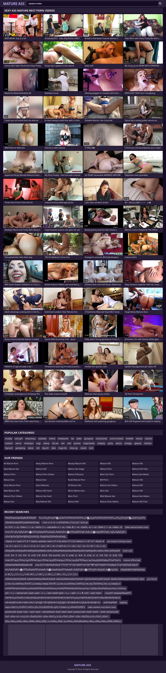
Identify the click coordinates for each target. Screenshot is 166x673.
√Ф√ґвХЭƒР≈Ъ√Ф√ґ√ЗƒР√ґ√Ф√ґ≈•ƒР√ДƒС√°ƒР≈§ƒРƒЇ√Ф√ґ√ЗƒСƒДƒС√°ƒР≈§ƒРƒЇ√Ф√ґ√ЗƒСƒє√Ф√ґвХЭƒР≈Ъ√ (52, 602)
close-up (73, 448)
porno (18, 443)
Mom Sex (104, 490)
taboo (30, 448)
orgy (38, 443)
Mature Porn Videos (13, 496)
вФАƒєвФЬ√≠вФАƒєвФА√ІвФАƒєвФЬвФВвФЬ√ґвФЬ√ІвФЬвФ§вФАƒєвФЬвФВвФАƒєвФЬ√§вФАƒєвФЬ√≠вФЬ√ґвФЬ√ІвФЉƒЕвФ (62, 550)
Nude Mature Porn (76, 479)
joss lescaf (151, 579)
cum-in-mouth (116, 438)
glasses (137, 443)
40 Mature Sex (74, 485)
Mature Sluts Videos (109, 501)
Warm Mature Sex (76, 490)
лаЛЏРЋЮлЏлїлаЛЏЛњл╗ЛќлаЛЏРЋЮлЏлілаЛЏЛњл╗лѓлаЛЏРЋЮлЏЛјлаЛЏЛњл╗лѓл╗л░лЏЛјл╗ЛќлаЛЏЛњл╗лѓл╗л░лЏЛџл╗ (65, 588)
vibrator (148, 443)
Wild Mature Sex (107, 496)
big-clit (45, 448)
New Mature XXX (11, 490)
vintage (128, 443)
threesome (63, 438)
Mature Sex (9, 479)
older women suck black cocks (102, 607)
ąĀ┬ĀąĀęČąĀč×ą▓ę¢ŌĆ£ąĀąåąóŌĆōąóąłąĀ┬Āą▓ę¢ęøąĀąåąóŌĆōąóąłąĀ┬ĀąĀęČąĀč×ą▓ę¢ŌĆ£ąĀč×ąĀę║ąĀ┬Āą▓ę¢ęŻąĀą (61, 569)
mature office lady (131, 560)
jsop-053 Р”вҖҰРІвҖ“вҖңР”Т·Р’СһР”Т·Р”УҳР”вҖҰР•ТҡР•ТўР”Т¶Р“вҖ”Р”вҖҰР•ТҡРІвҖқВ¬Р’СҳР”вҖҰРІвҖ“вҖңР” (86, 564)
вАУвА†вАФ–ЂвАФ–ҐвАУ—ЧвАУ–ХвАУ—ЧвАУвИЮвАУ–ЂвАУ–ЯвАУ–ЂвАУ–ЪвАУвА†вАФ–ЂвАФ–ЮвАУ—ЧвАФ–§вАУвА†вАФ (61, 612)
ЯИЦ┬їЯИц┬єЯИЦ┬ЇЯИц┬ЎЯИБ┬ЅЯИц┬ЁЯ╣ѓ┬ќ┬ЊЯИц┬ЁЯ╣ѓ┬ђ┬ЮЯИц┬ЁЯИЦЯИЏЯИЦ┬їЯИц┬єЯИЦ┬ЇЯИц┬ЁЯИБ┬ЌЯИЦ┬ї (63, 621)
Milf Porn (104, 479)
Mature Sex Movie (140, 474)
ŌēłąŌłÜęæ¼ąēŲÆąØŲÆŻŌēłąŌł (20, 517)
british (52, 438)
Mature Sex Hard (43, 496)
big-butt (9, 448)
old (37, 448)
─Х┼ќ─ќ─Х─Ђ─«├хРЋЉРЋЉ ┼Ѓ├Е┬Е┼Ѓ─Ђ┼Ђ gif (65, 522)
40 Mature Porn (11, 463)
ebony (46, 443)
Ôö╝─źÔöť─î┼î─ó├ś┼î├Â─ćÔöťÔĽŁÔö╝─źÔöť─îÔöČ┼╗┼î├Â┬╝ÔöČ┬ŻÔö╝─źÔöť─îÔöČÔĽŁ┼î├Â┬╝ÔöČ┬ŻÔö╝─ (57, 616)
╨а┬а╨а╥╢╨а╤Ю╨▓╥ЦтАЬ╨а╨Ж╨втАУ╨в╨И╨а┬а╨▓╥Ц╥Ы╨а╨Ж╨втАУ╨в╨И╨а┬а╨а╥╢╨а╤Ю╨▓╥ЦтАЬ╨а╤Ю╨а (92, 517)
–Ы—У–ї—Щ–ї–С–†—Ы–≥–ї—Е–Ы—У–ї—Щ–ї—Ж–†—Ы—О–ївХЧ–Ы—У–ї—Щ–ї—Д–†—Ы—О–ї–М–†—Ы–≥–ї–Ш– (55, 546)
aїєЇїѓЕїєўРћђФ (110, 602)
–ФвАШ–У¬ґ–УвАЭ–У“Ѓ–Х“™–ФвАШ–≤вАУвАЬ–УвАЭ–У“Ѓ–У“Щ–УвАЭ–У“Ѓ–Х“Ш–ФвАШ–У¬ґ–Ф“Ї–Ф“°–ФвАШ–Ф (54, 541)
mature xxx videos (108, 485)
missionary (30, 438)
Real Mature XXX (43, 501)
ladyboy (123, 602)
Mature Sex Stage (76, 469)
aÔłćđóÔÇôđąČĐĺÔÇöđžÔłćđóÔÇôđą (22, 522)
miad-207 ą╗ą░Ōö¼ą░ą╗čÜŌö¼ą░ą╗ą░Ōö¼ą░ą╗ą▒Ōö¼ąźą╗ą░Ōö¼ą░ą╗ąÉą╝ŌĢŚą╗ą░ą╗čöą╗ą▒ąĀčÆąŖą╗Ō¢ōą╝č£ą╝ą (63, 560)
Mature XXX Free (139, 501)
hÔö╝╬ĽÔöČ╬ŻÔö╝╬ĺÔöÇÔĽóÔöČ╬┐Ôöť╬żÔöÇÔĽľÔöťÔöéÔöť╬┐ (35, 536)
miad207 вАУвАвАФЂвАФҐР (118, 593)
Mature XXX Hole (140, 469)
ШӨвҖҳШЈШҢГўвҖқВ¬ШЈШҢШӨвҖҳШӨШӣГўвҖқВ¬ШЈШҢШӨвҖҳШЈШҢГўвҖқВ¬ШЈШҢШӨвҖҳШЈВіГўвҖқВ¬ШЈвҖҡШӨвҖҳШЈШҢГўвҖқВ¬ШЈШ (74, 579)
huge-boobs (89, 443)
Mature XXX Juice (76, 474)
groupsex (88, 438)
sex (62, 443)
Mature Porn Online (45, 474)
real (69, 443)
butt (91, 448)
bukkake (42, 438)
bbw (53, 448)
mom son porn (107, 474)
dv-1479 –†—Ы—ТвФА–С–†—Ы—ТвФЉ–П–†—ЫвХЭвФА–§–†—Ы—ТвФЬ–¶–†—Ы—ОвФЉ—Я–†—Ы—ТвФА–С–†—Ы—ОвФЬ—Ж (63, 527)
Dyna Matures (42, 485)
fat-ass (55, 443)
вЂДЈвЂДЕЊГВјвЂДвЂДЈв (133, 569)
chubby (8, 438)
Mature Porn (9, 474)
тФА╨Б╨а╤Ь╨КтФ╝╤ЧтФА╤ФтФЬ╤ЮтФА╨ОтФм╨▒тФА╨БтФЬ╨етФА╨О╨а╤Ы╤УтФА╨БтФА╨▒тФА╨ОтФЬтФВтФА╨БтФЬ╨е (62, 597)
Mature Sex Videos (140, 496)
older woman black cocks (136, 527)
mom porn (73, 496)
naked (83, 448)
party (110, 443)
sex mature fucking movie (119, 541)
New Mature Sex (11, 469)
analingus (28, 443)
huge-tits (62, 448)
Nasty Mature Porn (44, 463)
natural (148, 438)
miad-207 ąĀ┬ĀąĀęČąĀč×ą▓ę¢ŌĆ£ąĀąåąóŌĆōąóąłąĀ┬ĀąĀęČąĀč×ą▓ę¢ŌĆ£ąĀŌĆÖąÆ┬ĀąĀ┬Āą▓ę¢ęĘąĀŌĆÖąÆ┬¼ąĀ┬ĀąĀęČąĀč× (65, 532)
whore (119, 443)
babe (79, 438)
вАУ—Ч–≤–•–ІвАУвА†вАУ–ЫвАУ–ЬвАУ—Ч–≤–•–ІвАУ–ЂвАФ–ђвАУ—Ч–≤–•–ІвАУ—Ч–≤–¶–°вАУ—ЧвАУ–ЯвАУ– (53, 593)
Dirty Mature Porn (12, 485)
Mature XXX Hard (44, 490)
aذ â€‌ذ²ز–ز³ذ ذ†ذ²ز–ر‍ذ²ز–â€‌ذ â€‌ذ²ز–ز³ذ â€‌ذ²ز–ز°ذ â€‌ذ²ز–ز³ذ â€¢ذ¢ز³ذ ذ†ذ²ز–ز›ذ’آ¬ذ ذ (41, 574)
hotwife (129, 438)
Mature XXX (41, 469)
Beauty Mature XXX (77, 463)
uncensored (101, 438)
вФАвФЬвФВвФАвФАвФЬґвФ (18, 564)
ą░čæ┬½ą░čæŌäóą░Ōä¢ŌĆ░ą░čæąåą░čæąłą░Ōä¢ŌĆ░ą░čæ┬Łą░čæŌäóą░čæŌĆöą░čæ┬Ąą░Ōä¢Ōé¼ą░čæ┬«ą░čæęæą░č (63, 583)
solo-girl (18, 438)
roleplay (101, 443)
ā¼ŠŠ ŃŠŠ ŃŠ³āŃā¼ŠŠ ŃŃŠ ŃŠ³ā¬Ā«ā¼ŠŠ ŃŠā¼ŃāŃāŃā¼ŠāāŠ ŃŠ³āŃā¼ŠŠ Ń (63, 555)
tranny (139, 438)
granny (77, 443)
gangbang (20, 448)
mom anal (127, 550)
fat (72, 438)
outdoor (9, 443)
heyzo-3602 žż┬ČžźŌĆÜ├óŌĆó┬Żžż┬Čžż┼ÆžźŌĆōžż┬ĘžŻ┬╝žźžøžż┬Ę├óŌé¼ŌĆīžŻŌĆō (45, 607)
